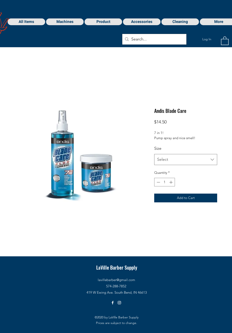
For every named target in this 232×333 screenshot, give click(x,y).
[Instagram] (119, 302)
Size (157, 148)
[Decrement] (158, 182)
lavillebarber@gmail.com (116, 280)
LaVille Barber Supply (116, 267)
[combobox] (185, 159)
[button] (225, 40)
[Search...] (154, 39)
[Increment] (171, 182)
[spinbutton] (164, 182)
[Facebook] (112, 302)
